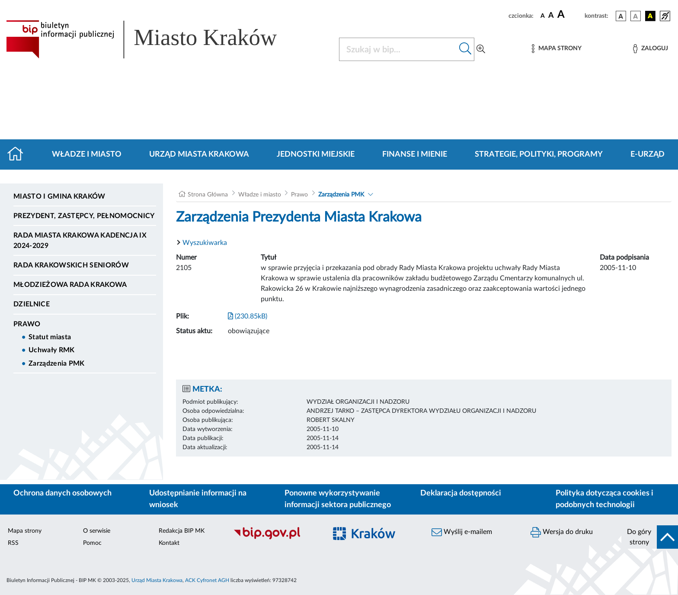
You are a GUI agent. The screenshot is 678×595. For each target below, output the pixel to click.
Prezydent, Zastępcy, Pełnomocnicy (84, 215)
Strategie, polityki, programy (539, 154)
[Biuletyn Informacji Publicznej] (276, 538)
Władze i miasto (87, 154)
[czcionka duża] (569, 15)
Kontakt (169, 543)
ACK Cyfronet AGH (207, 580)
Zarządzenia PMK (57, 363)
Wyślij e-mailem (462, 532)
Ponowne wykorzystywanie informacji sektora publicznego (338, 499)
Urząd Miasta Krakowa (199, 154)
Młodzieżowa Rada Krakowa (70, 284)
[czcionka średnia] (551, 16)
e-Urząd (647, 154)
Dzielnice (31, 304)
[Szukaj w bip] (465, 49)
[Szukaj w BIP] (398, 49)
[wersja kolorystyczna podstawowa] (620, 16)
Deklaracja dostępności (460, 493)
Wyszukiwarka (204, 242)
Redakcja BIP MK (182, 531)
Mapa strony (25, 531)
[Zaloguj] (650, 48)
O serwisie (96, 531)
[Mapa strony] (556, 48)
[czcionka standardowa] (543, 15)
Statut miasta (50, 337)
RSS (13, 543)
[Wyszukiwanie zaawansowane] (481, 49)
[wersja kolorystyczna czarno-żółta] (650, 16)
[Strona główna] (18, 154)
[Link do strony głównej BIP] (153, 39)
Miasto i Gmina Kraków (59, 196)
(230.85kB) (247, 316)
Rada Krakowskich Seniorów (71, 265)
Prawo (27, 324)
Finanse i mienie (414, 154)
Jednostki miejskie (316, 154)
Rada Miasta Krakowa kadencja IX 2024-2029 (80, 240)
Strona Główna (208, 195)
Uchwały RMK (52, 350)
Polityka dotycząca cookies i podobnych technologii (604, 499)
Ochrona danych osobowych (62, 493)
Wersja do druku (562, 532)
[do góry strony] (649, 537)
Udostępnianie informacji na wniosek (197, 499)
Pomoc (92, 543)
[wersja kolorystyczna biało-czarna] (635, 16)
